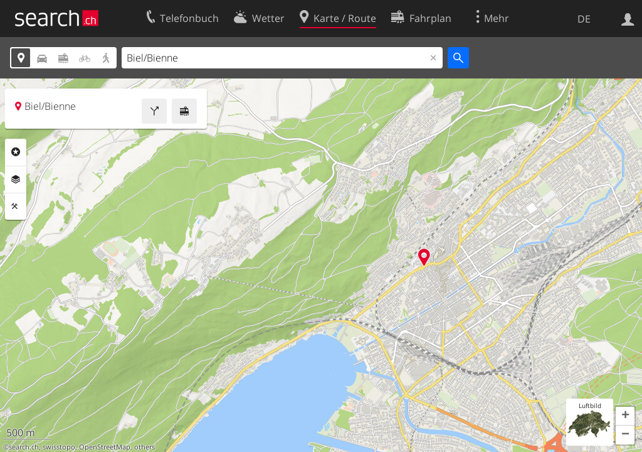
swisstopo (59, 447)
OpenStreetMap (104, 447)
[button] (625, 416)
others (144, 447)
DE (584, 19)
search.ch (24, 447)
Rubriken (15, 152)
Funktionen (15, 206)
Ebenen (15, 179)
